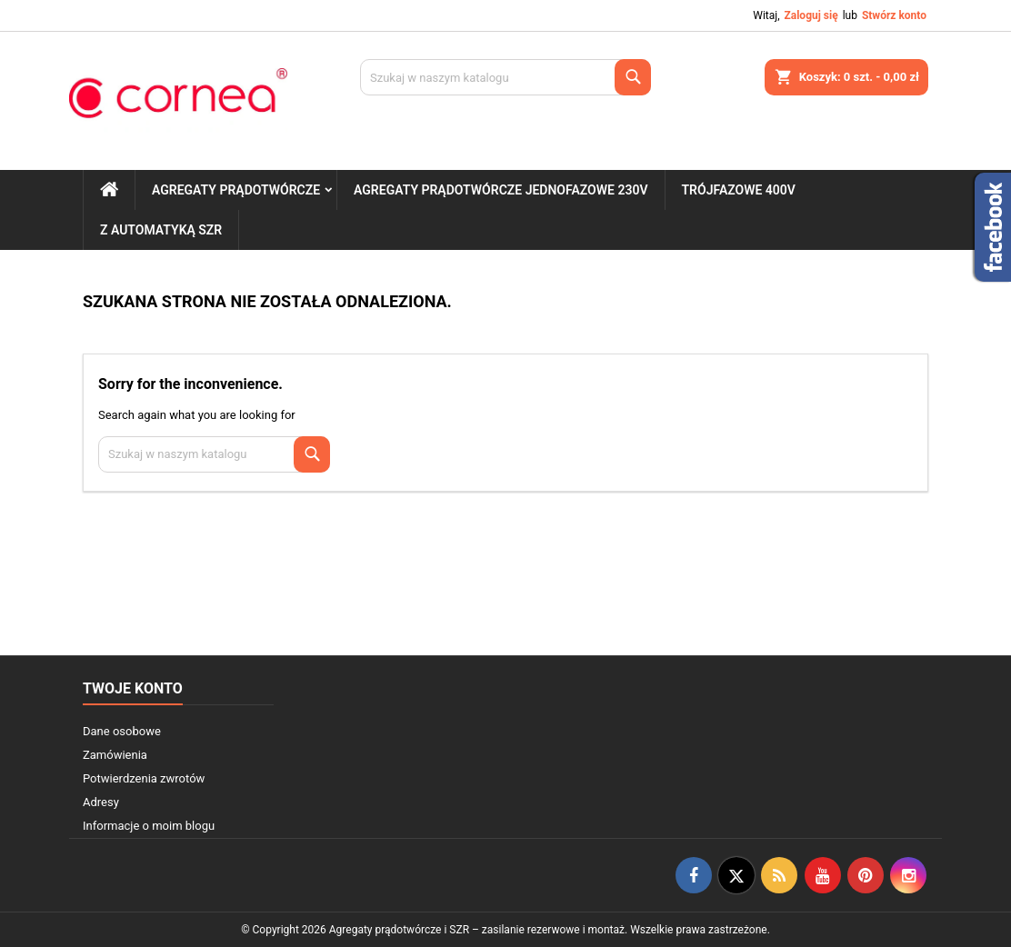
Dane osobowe (122, 731)
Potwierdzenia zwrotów (144, 778)
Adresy (101, 802)
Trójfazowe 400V (739, 190)
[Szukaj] (505, 77)
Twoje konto (133, 688)
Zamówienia (115, 755)
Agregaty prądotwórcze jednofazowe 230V (500, 190)
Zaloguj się (810, 15)
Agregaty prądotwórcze (236, 190)
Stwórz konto (894, 15)
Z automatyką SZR (161, 230)
